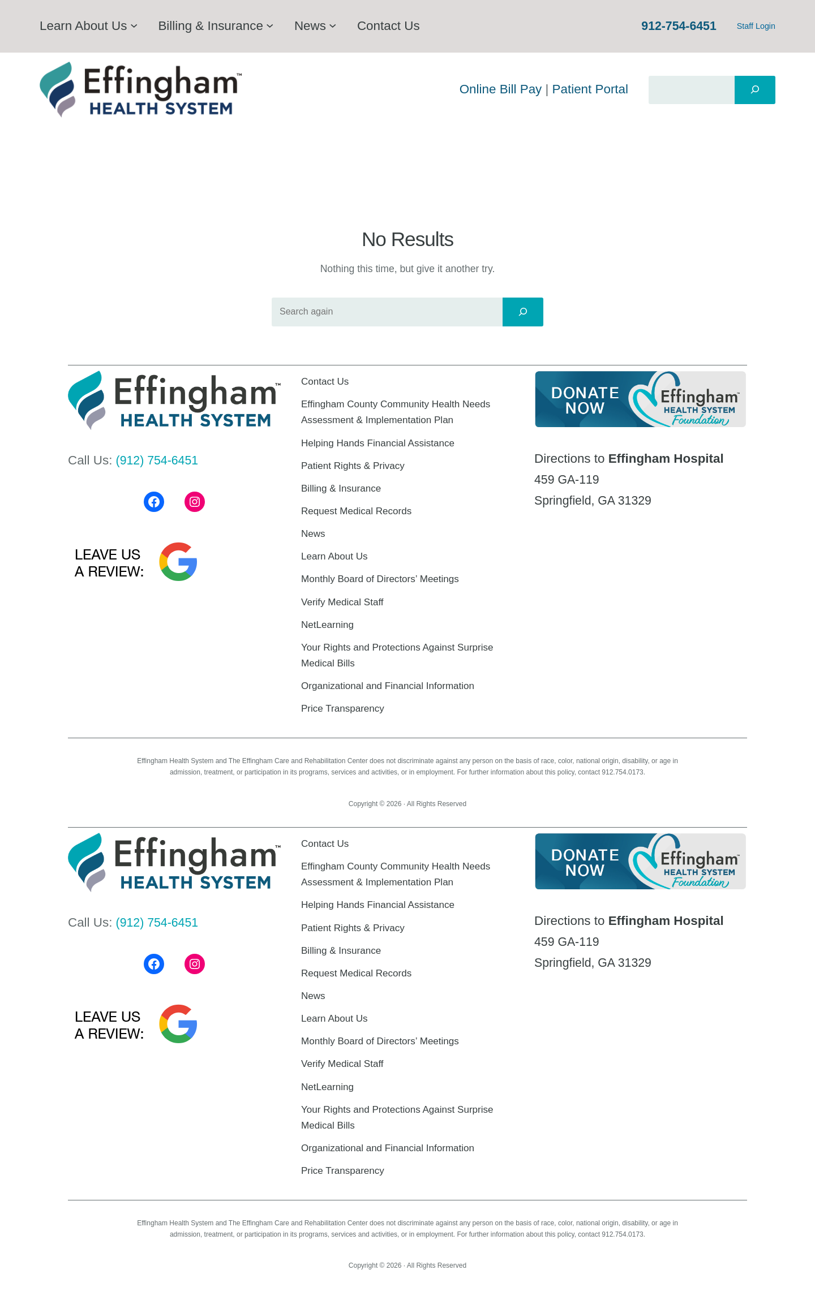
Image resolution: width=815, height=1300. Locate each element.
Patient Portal (590, 89)
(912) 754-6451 (159, 460)
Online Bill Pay (501, 89)
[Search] (755, 90)
